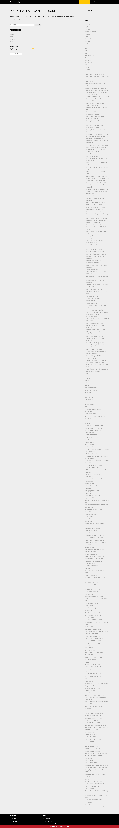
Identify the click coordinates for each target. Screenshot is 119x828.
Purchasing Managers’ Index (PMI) (95, 535)
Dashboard (88, 41)
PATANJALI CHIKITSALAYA (93, 615)
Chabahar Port (89, 483)
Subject (87, 383)
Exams (87, 46)
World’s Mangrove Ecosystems (94, 556)
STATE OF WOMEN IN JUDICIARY (96, 542)
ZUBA (86, 678)
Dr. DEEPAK (88, 610)
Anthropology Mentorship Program (97, 247)
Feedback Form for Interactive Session (97, 683)
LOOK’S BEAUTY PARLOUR (94, 652)
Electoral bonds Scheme (92, 495)
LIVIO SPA (88, 406)
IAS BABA (88, 418)
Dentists (87, 568)
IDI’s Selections (90, 154)
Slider (86, 15)
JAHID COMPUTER (91, 711)
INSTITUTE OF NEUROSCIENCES (96, 753)
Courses (84, 2)
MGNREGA (88, 521)
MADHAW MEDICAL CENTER (94, 756)
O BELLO (88, 662)
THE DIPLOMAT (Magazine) (93, 428)
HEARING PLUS (90, 626)
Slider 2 (12, 39)
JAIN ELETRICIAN (90, 732)
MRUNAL (87, 423)
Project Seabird (89, 533)
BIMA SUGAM (89, 481)
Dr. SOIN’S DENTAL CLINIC (93, 620)
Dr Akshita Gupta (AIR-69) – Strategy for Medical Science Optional (95, 325)
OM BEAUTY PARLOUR (92, 664)
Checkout (87, 34)
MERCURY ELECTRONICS (93, 718)
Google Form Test (90, 686)
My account (88, 62)
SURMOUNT (89, 802)
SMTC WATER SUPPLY (92, 786)
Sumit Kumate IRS (92, 296)
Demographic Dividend (92, 491)
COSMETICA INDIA (91, 453)
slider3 (12, 37)
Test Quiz (87, 693)
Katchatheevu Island (91, 514)
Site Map (87, 378)
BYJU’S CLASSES (90, 584)
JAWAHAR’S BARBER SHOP (94, 561)
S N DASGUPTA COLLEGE (93, 800)
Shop (86, 376)
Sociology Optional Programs (95, 236)
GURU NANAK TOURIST (92, 746)
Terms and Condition (91, 390)
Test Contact (88, 804)
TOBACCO (88, 545)
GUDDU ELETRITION (91, 729)
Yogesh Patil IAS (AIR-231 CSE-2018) (96, 608)
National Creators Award (92, 528)
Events (87, 43)
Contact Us (105, 2)
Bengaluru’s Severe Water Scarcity (95, 479)
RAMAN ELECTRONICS (92, 723)
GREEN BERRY (90, 442)
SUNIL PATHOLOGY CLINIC (93, 643)
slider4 (12, 34)
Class (86, 36)
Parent (87, 67)
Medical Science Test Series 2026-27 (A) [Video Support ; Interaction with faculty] (97, 191)
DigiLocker (88, 493)
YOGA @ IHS (89, 447)
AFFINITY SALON (90, 399)
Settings (87, 373)
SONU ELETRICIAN (91, 744)
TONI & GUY (89, 411)
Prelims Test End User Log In (94, 72)
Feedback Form (89, 681)
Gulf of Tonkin (89, 507)
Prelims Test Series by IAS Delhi (95, 807)
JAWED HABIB (89, 404)
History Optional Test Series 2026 (95, 774)
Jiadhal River (89, 512)
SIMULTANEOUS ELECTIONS (94, 537)
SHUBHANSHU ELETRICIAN (94, 741)
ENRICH (87, 645)
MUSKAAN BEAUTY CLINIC (93, 657)
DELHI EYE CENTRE (91, 566)
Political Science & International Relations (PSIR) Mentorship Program (96, 256)
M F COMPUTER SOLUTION (94, 716)
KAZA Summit (89, 516)
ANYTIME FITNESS (91, 435)
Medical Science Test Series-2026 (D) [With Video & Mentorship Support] (96, 198)
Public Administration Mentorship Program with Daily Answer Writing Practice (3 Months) (97, 214)
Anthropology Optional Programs (96, 88)
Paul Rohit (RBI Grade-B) (94, 289)
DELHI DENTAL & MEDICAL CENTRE (96, 456)
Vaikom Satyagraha (91, 554)
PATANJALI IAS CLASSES (93, 589)
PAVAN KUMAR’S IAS (91, 591)
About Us (96, 2)
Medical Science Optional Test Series (97, 176)
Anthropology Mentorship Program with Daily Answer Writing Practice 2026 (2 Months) (97, 92)
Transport (88, 395)
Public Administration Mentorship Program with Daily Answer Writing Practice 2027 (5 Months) (97, 220)
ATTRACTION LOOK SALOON (94, 559)
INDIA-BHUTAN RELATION (93, 509)
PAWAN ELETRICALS (91, 737)
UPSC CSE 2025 (91, 303)
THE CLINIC (88, 758)
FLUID (87, 439)
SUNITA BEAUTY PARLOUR (94, 674)
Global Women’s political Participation (96, 504)
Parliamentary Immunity (92, 530)
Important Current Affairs (92, 688)
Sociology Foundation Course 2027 (97, 238)
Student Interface (90, 690)
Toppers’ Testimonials (92, 269)
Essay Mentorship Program (94, 249)
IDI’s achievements (92, 156)
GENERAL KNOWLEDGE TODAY (95, 416)
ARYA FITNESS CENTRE (93, 437)
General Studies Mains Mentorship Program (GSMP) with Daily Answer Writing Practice (96, 697)
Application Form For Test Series (95, 27)
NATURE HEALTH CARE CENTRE (95, 577)
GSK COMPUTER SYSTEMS (94, 706)
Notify (86, 65)
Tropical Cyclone (90, 547)
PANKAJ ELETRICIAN (92, 734)
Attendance (88, 29)
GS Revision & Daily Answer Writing (97, 134)
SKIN (86, 671)
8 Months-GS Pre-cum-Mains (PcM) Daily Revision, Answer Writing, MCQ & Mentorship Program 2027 (97, 147)
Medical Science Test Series (95, 251)
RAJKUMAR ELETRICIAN (93, 739)
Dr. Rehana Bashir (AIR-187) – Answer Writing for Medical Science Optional (97, 345)
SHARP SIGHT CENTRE (92, 636)
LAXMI (87, 779)
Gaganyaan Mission (91, 498)
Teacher (87, 385)
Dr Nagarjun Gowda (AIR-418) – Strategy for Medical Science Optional (96, 332)
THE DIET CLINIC (90, 760)
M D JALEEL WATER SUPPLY (94, 781)
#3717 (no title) (89, 397)
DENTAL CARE (89, 458)
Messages (88, 60)
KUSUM (87, 776)
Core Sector (88, 488)
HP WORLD (88, 708)
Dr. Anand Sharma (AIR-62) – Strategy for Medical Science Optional (95, 338)
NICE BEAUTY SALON (92, 659)
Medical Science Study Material (95, 202)
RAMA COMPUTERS (91, 720)
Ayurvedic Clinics (90, 563)
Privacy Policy (89, 81)
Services (87, 86)
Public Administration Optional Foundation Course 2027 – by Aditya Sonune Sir (97, 227)
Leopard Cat (88, 519)
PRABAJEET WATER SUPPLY (94, 784)
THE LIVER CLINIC (91, 763)
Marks (86, 58)
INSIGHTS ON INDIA (91, 421)
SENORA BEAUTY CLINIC (93, 667)
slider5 (12, 32)
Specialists (88, 580)
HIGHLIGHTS (89, 648)
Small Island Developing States (94, 540)
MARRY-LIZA (89, 655)
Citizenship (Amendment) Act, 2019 (95, 486)
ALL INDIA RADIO (90, 414)
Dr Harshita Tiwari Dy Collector (94, 596)
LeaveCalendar (89, 55)
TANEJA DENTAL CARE (92, 467)
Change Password (90, 31)
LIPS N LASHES (90, 650)
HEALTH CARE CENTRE (92, 751)
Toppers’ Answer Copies (93, 245)
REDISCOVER (89, 617)
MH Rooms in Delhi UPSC (94, 205)
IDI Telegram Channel (92, 151)
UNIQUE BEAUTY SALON (93, 676)
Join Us (87, 53)
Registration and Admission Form (95, 83)
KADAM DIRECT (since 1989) (94, 713)
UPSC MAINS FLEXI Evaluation (95, 310)
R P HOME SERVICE (91, 634)
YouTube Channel (91, 316)
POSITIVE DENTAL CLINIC (93, 465)
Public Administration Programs (95, 207)
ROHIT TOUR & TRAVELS (93, 748)
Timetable (88, 392)
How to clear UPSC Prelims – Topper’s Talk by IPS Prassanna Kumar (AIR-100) (96, 351)
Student (87, 380)
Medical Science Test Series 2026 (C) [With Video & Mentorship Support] (96, 185)
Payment (87, 69)
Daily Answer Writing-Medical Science (97, 97)
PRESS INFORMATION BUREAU (95, 425)
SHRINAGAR (89, 669)
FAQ (86, 48)
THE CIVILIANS (90, 594)
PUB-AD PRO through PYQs (95, 209)
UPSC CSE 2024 (91, 301)
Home (74, 2)
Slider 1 (12, 41)
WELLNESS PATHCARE (92, 582)
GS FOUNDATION (90, 587)
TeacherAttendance (91, 388)
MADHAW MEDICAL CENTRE (94, 629)
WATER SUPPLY (90, 788)
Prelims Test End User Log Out (94, 74)
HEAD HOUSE (89, 402)
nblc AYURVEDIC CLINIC (92, 613)
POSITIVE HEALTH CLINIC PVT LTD (96, 631)
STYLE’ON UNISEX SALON (93, 409)
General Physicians (91, 575)
